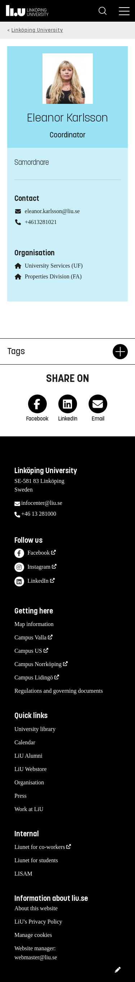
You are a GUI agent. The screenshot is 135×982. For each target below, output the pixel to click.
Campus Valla (30, 637)
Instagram (32, 567)
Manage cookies (33, 935)
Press (20, 796)
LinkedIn (31, 581)
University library (34, 729)
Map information (34, 624)
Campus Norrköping (38, 664)
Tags (60, 351)
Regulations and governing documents (58, 691)
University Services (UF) (54, 266)
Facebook (32, 553)
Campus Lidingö (33, 677)
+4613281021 (41, 222)
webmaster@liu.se (35, 957)
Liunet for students (36, 860)
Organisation (29, 782)
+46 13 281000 (38, 514)
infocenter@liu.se (41, 503)
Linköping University (37, 30)
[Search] (102, 11)
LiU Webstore (30, 769)
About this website (36, 908)
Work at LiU (28, 809)
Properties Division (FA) (53, 276)
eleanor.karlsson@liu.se (52, 211)
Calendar (24, 742)
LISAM (23, 874)
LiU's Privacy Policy (38, 922)
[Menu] (124, 11)
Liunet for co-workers (39, 847)
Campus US (28, 651)
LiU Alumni (28, 756)
